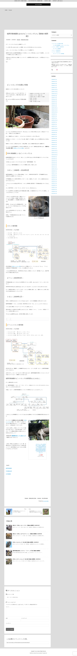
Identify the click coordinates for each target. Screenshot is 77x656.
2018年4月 (54, 191)
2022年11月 (54, 128)
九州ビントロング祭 (16, 266)
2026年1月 (54, 87)
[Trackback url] (27, 642)
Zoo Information (45, 498)
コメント (7, 606)
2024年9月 (54, 114)
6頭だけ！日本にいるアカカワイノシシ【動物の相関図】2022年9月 (27, 533)
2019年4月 (54, 189)
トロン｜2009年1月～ (56, 51)
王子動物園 (8, 473)
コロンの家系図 (57, 48)
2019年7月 (54, 187)
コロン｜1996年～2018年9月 (58, 46)
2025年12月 (54, 89)
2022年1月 (54, 148)
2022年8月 (54, 134)
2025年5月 (54, 101)
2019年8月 (54, 185)
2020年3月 (54, 181)
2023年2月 (54, 124)
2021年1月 (54, 166)
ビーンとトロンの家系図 (58, 53)
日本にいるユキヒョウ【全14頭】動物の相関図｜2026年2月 (26, 542)
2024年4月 (54, 116)
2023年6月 (54, 122)
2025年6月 (54, 99)
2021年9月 (54, 156)
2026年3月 (54, 83)
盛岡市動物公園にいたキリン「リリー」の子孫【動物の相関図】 (27, 550)
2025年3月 (54, 105)
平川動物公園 (9, 471)
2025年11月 (54, 91)
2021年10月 (54, 154)
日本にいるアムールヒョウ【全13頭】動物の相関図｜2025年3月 (26, 559)
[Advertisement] (38, 20)
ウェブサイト (8, 623)
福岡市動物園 (9, 468)
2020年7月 (54, 173)
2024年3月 (54, 118)
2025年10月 (54, 93)
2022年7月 (54, 136)
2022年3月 (54, 144)
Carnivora (39, 498)
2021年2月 (54, 164)
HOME (6, 10)
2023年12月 (54, 120)
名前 (7, 618)
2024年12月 (54, 107)
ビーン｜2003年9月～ (56, 50)
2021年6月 (54, 158)
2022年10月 (54, 130)
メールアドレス (24, 618)
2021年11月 (54, 152)
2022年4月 (54, 142)
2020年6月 (54, 175)
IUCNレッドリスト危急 (19, 148)
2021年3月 (54, 162)
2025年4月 (54, 103)
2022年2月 (54, 146)
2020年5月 (54, 177)
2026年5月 (54, 79)
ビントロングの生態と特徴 (57, 43)
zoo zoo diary (46, 501)
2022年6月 (54, 138)
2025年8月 (54, 95)
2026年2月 (54, 85)
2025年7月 (54, 97)
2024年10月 (54, 112)
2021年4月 (54, 160)
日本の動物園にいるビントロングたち (61, 45)
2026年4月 (54, 81)
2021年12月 (54, 150)
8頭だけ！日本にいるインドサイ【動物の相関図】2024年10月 (26, 525)
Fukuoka (10, 10)
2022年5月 (54, 140)
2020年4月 (54, 179)
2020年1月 (54, 183)
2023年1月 (54, 126)
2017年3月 (54, 193)
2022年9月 (54, 132)
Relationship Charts (24, 39)
